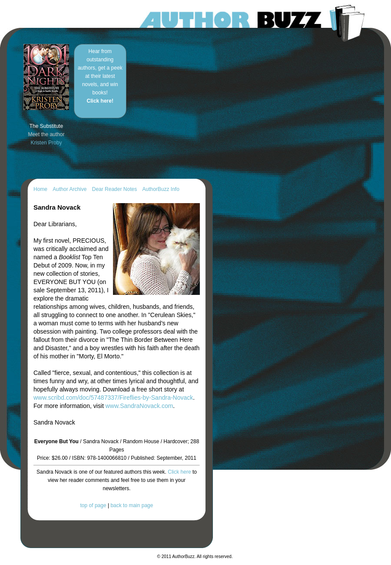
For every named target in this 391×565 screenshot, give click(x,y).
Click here (179, 472)
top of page (93, 505)
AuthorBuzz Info (160, 189)
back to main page (131, 505)
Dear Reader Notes (114, 189)
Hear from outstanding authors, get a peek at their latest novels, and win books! (100, 76)
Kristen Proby (46, 143)
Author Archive (69, 189)
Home (40, 189)
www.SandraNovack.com (139, 405)
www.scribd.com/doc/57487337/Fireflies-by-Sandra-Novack (113, 397)
